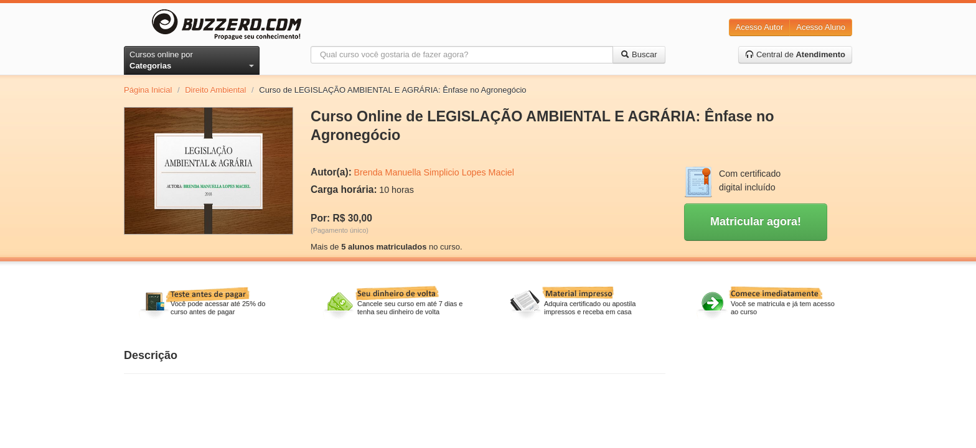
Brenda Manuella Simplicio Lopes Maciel (434, 172)
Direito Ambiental (215, 90)
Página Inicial (148, 90)
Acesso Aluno (820, 27)
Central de (795, 54)
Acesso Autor (760, 27)
